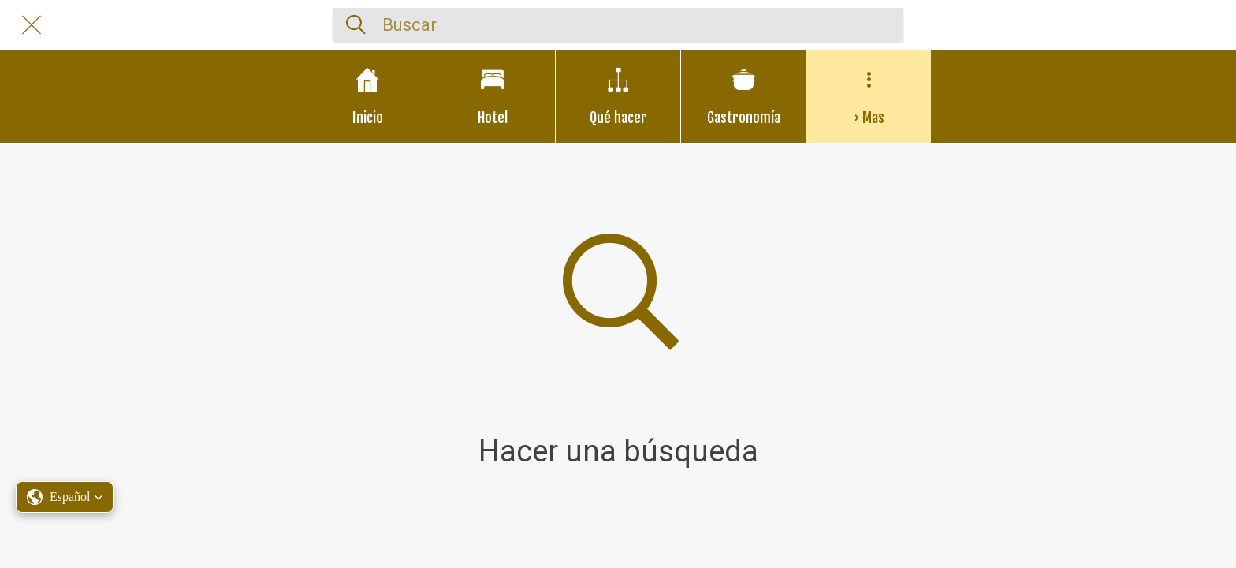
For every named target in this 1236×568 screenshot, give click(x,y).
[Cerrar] (31, 25)
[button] (64, 497)
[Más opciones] (868, 96)
